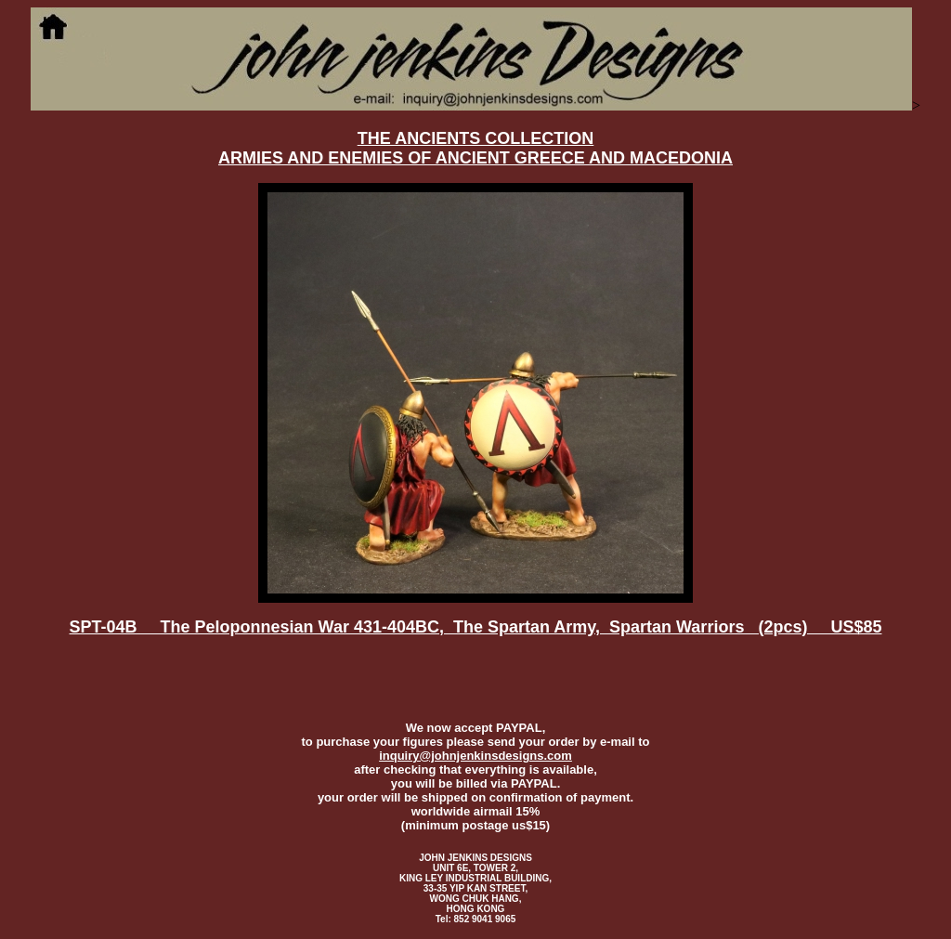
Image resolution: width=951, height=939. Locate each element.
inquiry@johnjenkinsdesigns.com (475, 756)
